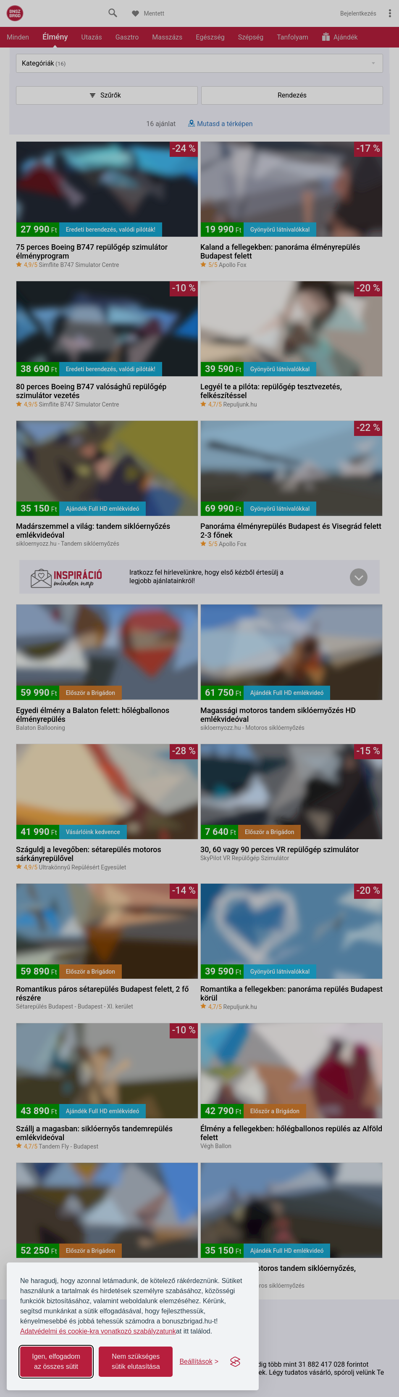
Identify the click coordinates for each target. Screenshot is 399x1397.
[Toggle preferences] (198, 1362)
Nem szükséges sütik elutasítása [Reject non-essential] (136, 1361)
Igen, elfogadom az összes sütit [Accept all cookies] (56, 1361)
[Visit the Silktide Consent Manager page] (235, 1362)
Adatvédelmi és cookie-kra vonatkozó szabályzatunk (98, 1331)
